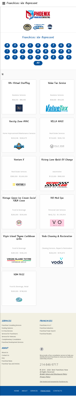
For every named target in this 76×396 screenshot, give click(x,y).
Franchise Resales (46, 334)
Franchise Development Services (12, 343)
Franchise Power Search (48, 331)
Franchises (45, 391)
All (38, 63)
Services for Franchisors (10, 334)
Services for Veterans (9, 337)
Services (34, 391)
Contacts (57, 391)
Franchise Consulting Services (11, 326)
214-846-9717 (49, 364)
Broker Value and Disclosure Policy (53, 374)
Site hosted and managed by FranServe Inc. (54, 382)
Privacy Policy (45, 377)
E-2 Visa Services (7, 331)
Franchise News (7, 361)
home (16, 391)
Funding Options (7, 329)
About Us (5, 353)
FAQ (3, 359)
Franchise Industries (46, 329)
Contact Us (5, 356)
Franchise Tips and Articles (11, 364)
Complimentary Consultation (11, 340)
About (25, 391)
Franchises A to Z (45, 326)
